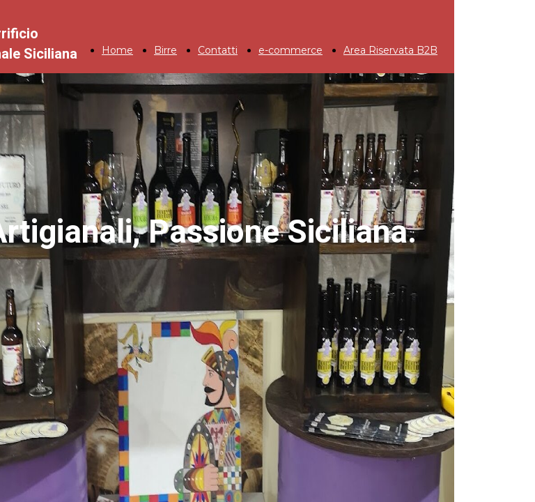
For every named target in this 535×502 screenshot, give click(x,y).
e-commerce (290, 50)
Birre (165, 50)
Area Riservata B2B (390, 50)
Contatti (218, 50)
